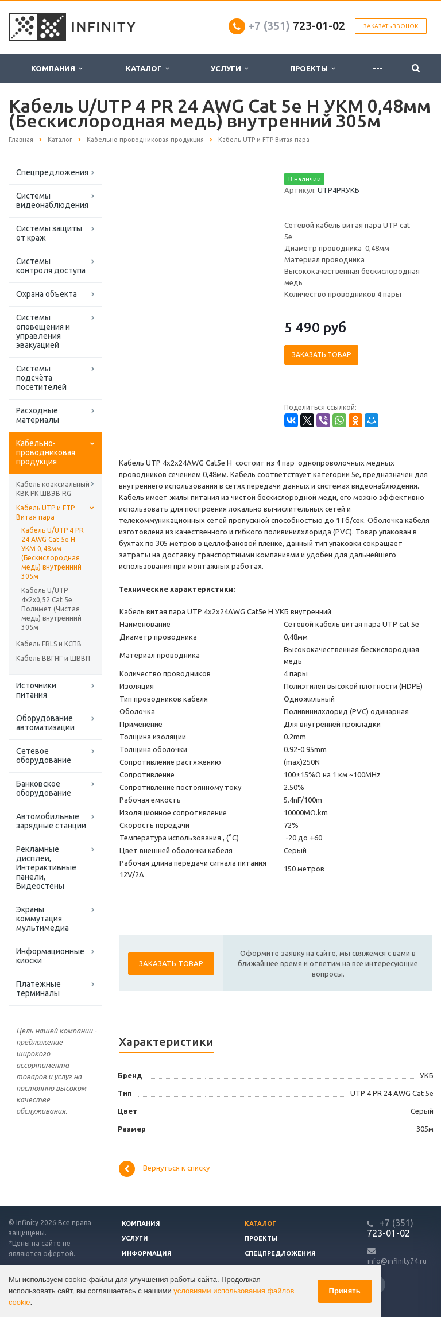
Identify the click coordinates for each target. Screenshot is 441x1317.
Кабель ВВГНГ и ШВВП (53, 658)
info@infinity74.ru (397, 1261)
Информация (147, 1253)
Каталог (147, 68)
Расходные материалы (37, 415)
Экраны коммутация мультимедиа (42, 918)
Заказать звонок (390, 26)
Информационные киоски (50, 956)
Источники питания (36, 690)
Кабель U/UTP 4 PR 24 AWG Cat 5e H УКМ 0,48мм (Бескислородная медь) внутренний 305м (52, 553)
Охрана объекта (46, 294)
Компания (56, 68)
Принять (345, 1291)
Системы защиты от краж (49, 233)
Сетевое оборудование (43, 755)
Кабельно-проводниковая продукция (45, 452)
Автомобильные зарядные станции (51, 821)
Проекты (312, 68)
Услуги (229, 68)
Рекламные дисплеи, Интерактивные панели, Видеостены (46, 867)
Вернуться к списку (164, 1169)
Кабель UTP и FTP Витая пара (45, 512)
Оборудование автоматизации (45, 723)
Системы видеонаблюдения (52, 200)
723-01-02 (296, 26)
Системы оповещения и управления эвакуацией (43, 331)
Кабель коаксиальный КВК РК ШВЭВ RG (53, 489)
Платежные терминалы (38, 988)
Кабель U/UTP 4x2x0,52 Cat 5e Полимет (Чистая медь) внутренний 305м (51, 609)
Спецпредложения (52, 172)
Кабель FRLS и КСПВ (49, 644)
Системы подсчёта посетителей (41, 378)
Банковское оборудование (43, 788)
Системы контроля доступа (51, 266)
